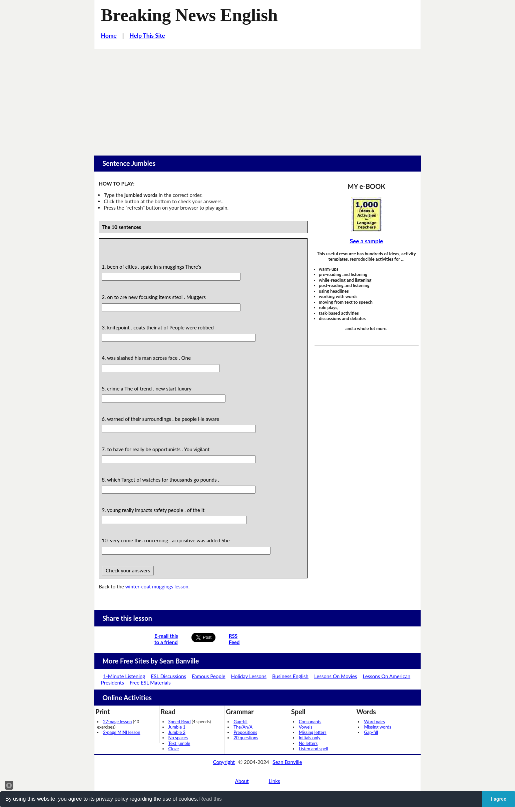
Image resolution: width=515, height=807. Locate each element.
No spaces (178, 737)
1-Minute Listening (124, 676)
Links (274, 781)
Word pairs (374, 721)
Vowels (306, 727)
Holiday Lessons (249, 676)
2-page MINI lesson (121, 732)
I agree (498, 799)
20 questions (245, 737)
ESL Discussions (168, 676)
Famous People (208, 676)
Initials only (310, 737)
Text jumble (179, 743)
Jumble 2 (176, 732)
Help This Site (147, 35)
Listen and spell (313, 748)
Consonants (310, 721)
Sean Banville (287, 762)
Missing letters (313, 732)
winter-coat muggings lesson (156, 586)
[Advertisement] (257, 99)
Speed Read (179, 721)
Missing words (377, 727)
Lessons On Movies (335, 676)
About (241, 781)
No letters (308, 743)
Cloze (173, 748)
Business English (290, 676)
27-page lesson (117, 721)
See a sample (366, 241)
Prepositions (245, 732)
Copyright (224, 762)
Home (109, 35)
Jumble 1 (176, 727)
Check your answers (127, 570)
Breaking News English (189, 15)
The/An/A (242, 727)
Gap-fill (240, 721)
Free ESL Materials (150, 683)
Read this (210, 799)
